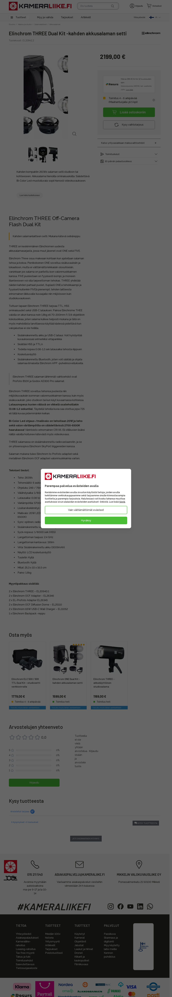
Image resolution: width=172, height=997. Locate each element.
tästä (122, 501)
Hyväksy (86, 520)
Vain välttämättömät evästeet (86, 509)
